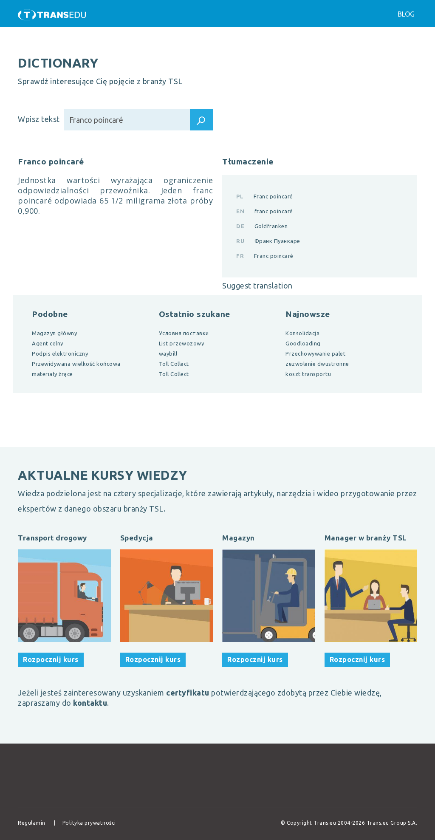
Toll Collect (174, 364)
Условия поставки (184, 333)
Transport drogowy (52, 538)
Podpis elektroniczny (60, 353)
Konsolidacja (302, 333)
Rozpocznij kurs (51, 659)
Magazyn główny (54, 333)
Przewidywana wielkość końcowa (76, 364)
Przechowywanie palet (315, 353)
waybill (168, 353)
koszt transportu (308, 374)
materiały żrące (52, 374)
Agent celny (47, 343)
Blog (406, 14)
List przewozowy (181, 343)
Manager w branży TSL (366, 538)
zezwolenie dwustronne (317, 364)
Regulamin (31, 823)
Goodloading (303, 343)
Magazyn (238, 538)
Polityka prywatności (89, 823)
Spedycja (136, 538)
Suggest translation (257, 285)
